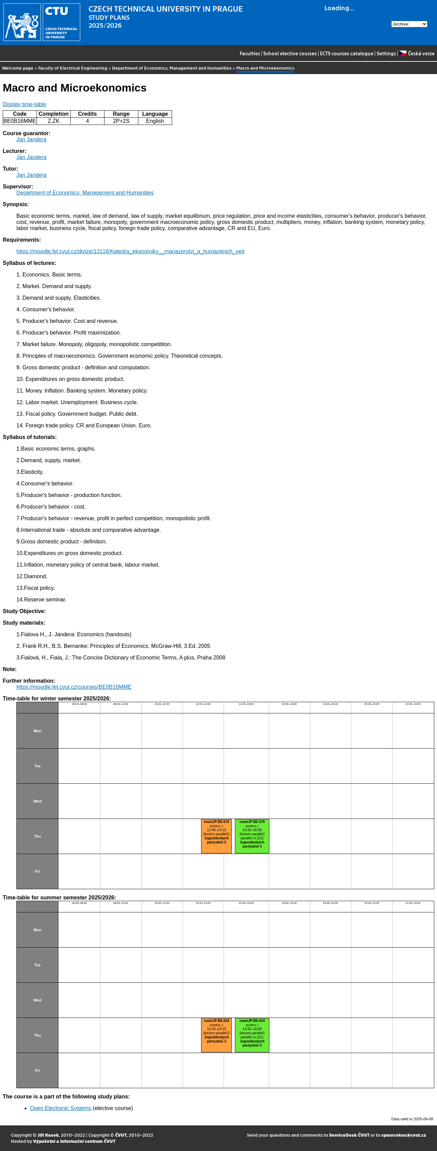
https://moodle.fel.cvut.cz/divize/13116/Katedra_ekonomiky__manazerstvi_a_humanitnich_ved (130, 251)
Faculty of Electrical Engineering (72, 67)
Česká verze (416, 53)
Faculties (250, 53)
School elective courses (290, 53)
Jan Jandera (31, 139)
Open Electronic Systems (60, 1108)
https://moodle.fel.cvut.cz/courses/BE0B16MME (73, 687)
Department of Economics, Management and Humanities (171, 67)
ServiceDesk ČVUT (349, 1134)
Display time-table (24, 104)
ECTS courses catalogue (346, 53)
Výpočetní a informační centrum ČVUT (74, 1140)
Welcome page (17, 67)
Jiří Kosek (48, 1134)
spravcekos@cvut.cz (403, 1134)
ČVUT (121, 1134)
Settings (386, 53)
